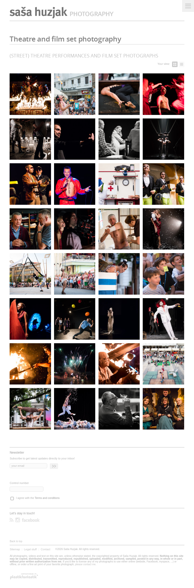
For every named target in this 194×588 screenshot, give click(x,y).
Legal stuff (30, 549)
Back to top (16, 541)
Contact (45, 549)
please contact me (85, 564)
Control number (19, 483)
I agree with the (38, 498)
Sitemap (15, 549)
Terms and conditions (47, 498)
